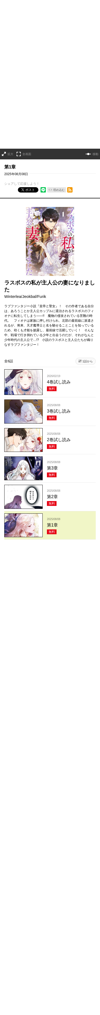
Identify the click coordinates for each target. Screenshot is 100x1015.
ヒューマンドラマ (32, 798)
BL (47, 806)
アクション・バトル (44, 790)
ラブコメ (24, 782)
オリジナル (13, 822)
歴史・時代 (75, 790)
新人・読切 (53, 814)
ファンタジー (15, 806)
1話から (87, 346)
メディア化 (30, 814)
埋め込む (59, 174)
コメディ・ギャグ (52, 782)
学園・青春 (74, 806)
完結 (72, 814)
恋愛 (7, 782)
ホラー (77, 782)
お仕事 (9, 814)
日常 (7, 798)
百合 (35, 806)
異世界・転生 (63, 798)
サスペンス (13, 790)
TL (57, 806)
